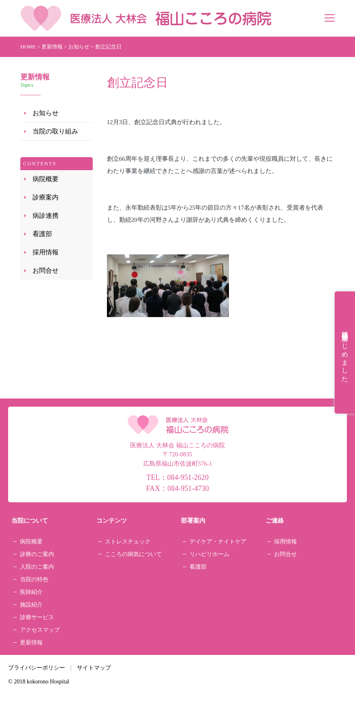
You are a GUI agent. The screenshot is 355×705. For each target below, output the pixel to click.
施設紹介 (31, 605)
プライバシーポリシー (36, 668)
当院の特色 (34, 579)
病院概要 (46, 178)
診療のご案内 (37, 554)
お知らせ (46, 112)
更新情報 (31, 642)
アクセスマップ (40, 630)
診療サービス (37, 617)
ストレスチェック (127, 542)
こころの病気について (133, 554)
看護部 (42, 233)
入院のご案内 (37, 567)
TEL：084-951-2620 (177, 477)
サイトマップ (94, 668)
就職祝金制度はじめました (345, 352)
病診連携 (46, 215)
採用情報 (46, 252)
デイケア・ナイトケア (217, 542)
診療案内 (46, 197)
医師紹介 (31, 592)
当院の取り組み (55, 131)
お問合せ (46, 270)
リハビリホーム (209, 554)
